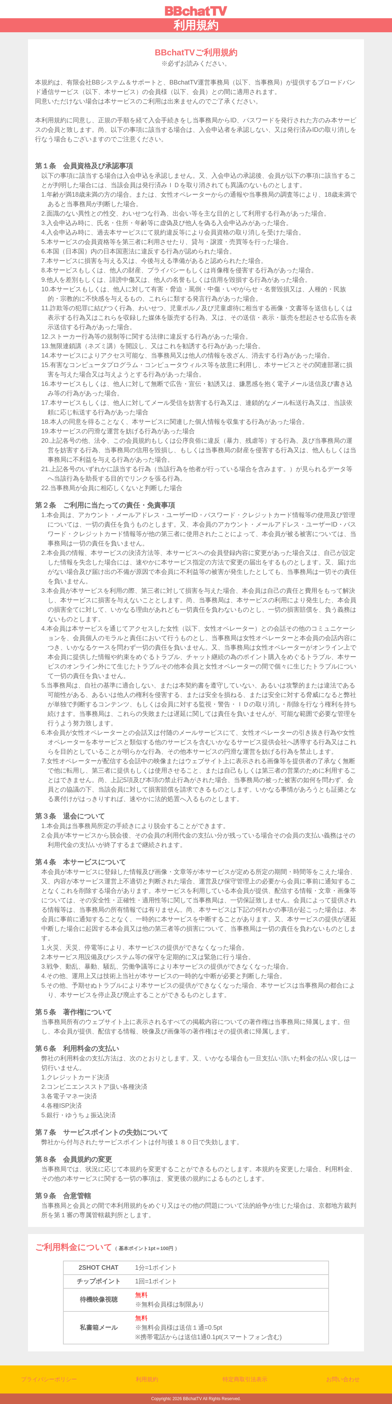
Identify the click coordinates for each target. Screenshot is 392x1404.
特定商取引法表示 (245, 1379)
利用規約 (147, 1379)
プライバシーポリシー (49, 1379)
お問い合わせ (343, 1379)
